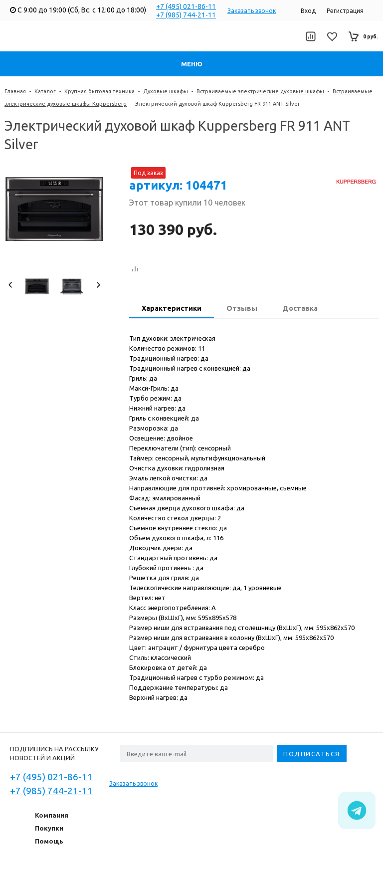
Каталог (45, 91)
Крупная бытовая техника (99, 91)
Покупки (49, 828)
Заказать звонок (251, 10)
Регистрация (345, 10)
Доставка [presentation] (300, 308)
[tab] (171, 309)
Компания (51, 815)
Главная (15, 91)
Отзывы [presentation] (241, 308)
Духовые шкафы (165, 91)
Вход (308, 10)
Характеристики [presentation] (171, 308)
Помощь (49, 841)
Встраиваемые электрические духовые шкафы (260, 91)
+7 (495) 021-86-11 (186, 6)
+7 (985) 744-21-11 (186, 15)
